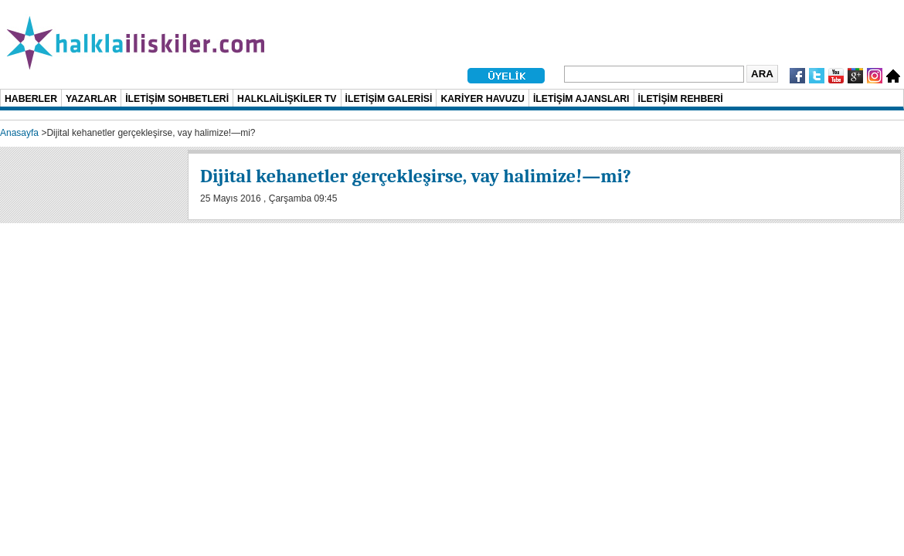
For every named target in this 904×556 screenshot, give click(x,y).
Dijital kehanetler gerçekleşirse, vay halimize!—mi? (415, 176)
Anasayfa (19, 132)
